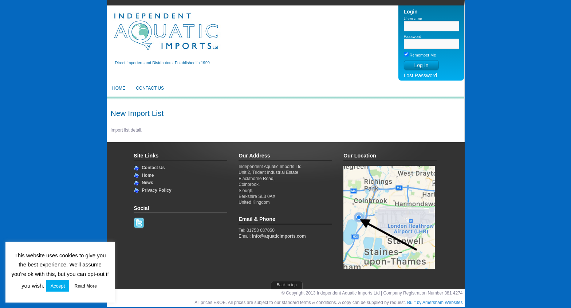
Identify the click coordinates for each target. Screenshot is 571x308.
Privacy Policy (156, 190)
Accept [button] (58, 286)
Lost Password (420, 75)
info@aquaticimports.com (279, 236)
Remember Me (420, 55)
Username (413, 18)
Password (412, 36)
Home (118, 88)
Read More (86, 286)
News (147, 182)
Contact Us (150, 88)
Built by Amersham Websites (435, 302)
